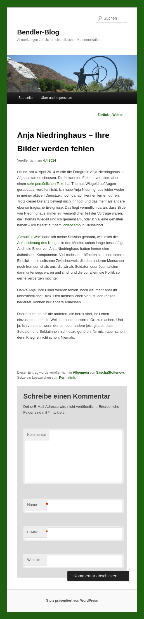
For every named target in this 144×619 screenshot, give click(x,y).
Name (37, 505)
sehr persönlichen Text (45, 183)
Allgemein (81, 372)
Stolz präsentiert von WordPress (72, 600)
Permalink (67, 378)
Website (33, 560)
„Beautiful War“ (29, 237)
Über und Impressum (56, 98)
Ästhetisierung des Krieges (38, 243)
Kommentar (36, 434)
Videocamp (72, 225)
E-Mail (37, 532)
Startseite (25, 98)
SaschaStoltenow (110, 372)
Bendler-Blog (38, 32)
